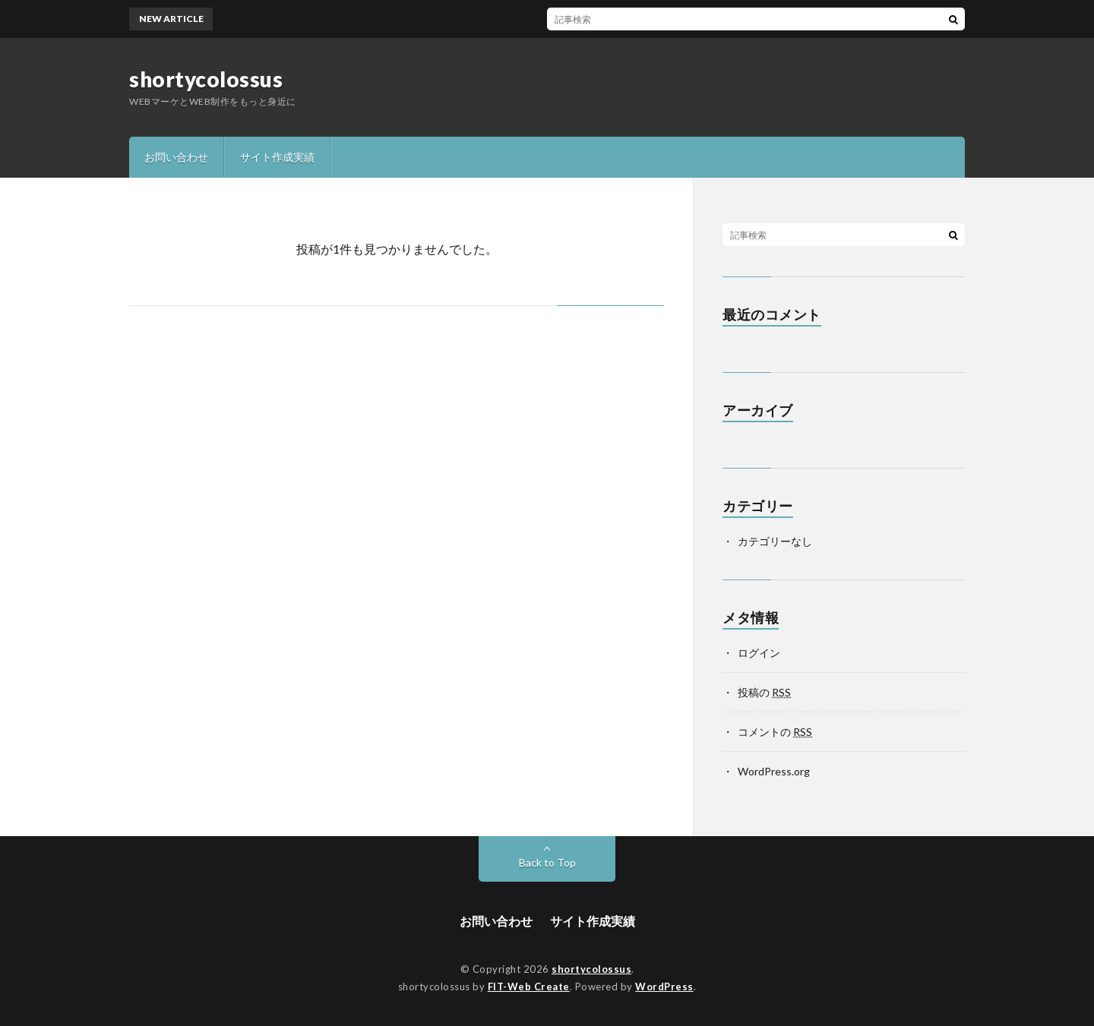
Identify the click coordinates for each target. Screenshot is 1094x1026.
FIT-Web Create (529, 986)
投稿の (764, 692)
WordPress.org (774, 771)
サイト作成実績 (277, 156)
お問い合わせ (176, 156)
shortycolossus (206, 79)
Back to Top (547, 862)
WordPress (664, 986)
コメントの (775, 731)
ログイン (759, 652)
